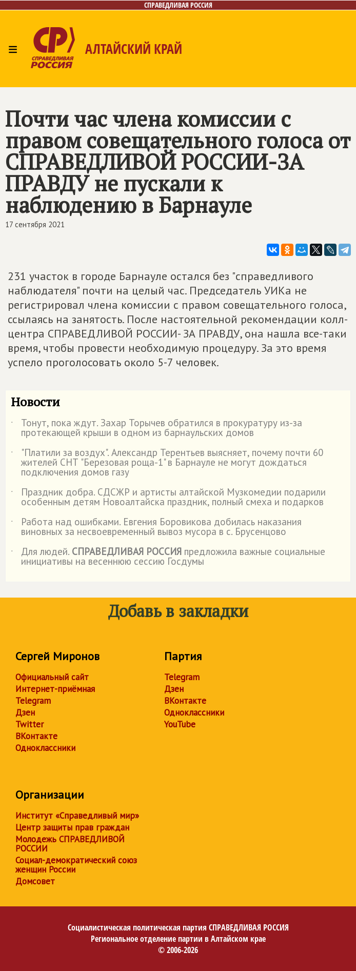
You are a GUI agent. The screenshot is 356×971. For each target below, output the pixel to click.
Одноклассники (45, 747)
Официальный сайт (52, 677)
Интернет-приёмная (55, 688)
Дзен (25, 712)
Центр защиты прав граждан (72, 827)
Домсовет (35, 881)
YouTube (179, 724)
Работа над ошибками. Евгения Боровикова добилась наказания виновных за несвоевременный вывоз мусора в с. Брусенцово (156, 527)
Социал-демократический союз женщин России (76, 865)
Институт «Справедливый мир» (77, 815)
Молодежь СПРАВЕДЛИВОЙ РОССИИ (70, 844)
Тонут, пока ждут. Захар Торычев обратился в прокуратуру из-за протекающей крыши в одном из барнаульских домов (156, 428)
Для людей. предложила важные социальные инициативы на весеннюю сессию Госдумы (168, 557)
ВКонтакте (36, 736)
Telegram (33, 700)
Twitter (29, 724)
